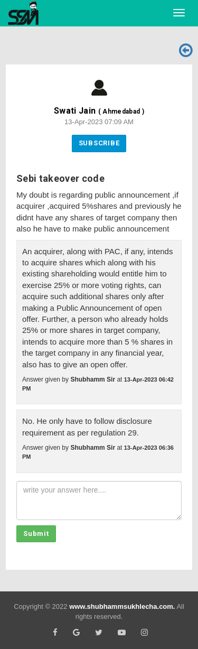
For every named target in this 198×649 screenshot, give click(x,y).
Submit (36, 533)
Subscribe (99, 143)
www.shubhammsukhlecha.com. (122, 606)
